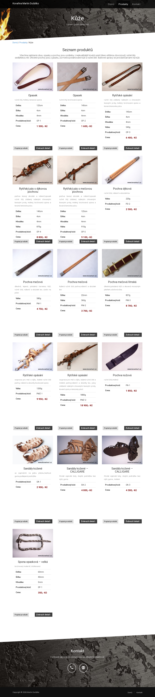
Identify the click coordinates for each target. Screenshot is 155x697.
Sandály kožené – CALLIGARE (77, 470)
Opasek (32, 95)
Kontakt (136, 4)
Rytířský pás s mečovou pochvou (77, 190)
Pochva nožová (122, 375)
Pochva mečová (33, 282)
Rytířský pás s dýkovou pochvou (33, 190)
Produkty (123, 4)
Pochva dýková (122, 188)
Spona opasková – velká (33, 561)
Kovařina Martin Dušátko (26, 3)
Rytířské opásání (122, 95)
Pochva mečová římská (122, 282)
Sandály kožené (32, 468)
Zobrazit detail (43, 148)
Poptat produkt (21, 148)
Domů (111, 4)
